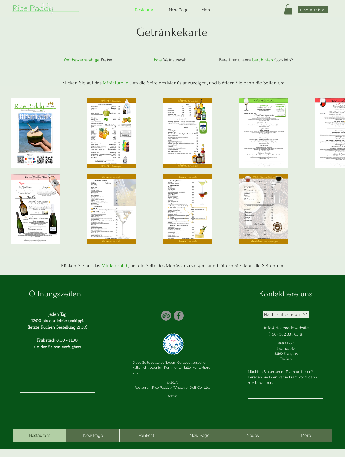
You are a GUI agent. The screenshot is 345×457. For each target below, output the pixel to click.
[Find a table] (313, 9)
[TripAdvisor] (166, 316)
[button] (288, 9)
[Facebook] (179, 316)
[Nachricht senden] (286, 314)
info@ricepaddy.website (286, 327)
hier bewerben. (260, 382)
